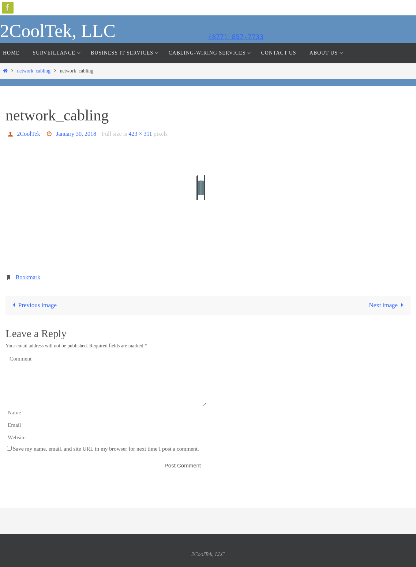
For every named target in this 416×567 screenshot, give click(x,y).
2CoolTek (28, 134)
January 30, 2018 (76, 134)
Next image (387, 305)
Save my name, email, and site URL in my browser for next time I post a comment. (106, 448)
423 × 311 (140, 134)
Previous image (33, 305)
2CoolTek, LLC (58, 30)
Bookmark (28, 277)
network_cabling (33, 71)
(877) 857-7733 (236, 37)
